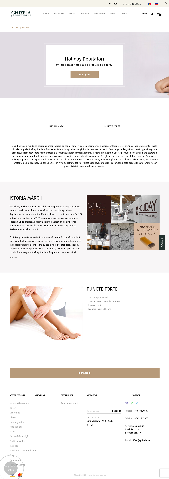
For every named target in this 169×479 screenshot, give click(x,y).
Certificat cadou (17, 441)
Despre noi (58, 14)
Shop (112, 14)
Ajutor (13, 408)
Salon (72, 14)
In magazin (84, 74)
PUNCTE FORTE (112, 126)
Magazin (161, 242)
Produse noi (16, 427)
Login (144, 14)
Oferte (124, 14)
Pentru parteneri (69, 403)
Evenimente (99, 14)
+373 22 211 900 (141, 418)
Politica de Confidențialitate (23, 450)
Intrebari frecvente (19, 403)
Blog (12, 455)
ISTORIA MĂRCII (57, 126)
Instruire (84, 14)
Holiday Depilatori (22, 28)
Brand (46, 14)
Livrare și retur (17, 422)
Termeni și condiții (19, 436)
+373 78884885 (131, 3)
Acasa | (12, 28)
